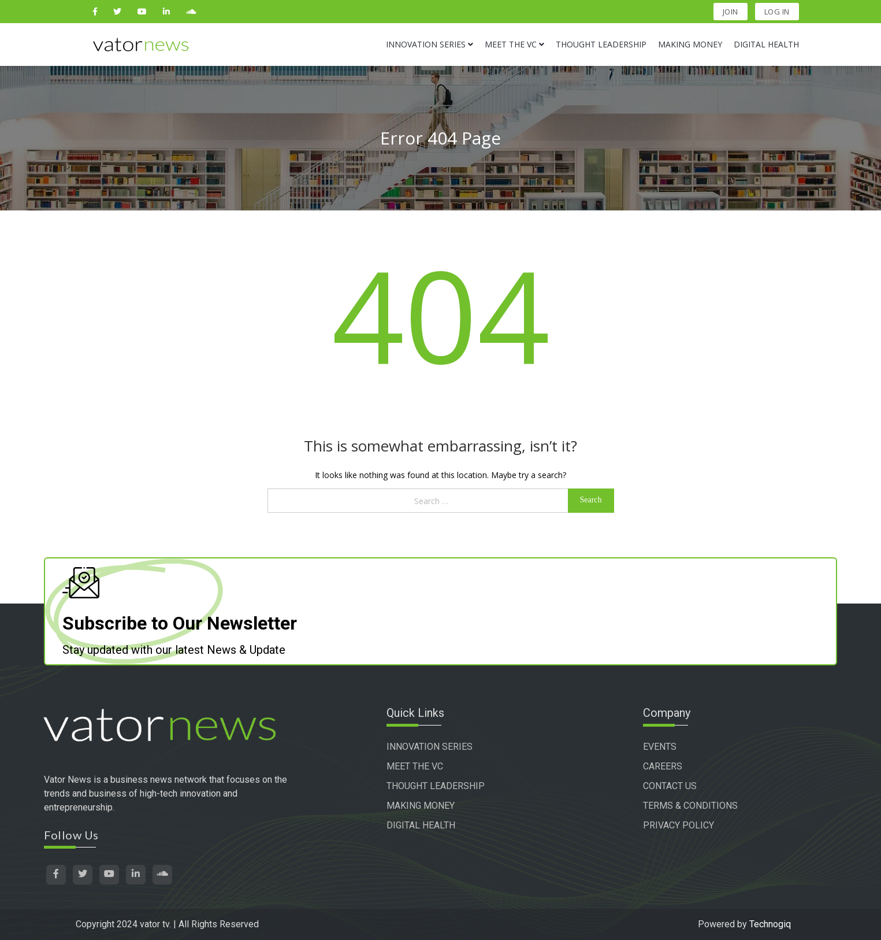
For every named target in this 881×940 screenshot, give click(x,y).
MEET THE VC (414, 766)
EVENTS (659, 746)
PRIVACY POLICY (678, 825)
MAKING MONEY (420, 805)
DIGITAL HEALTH (420, 825)
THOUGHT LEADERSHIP (435, 785)
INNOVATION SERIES (429, 746)
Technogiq (770, 924)
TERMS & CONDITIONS (690, 805)
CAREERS (662, 766)
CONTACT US (670, 785)
